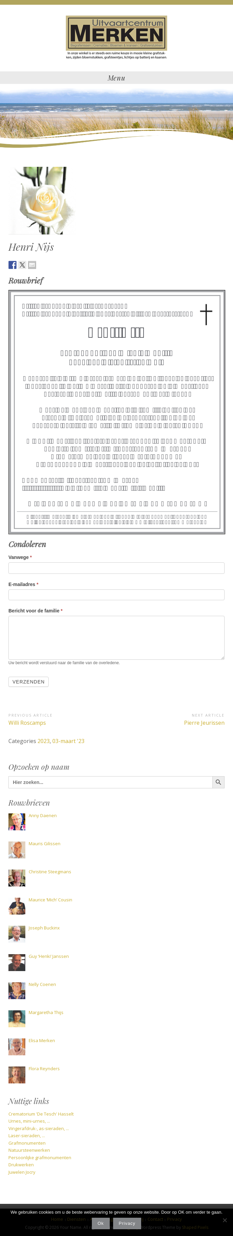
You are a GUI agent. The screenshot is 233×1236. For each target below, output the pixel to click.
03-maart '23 (68, 741)
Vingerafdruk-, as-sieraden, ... (38, 1128)
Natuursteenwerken (29, 1150)
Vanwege (20, 557)
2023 (43, 741)
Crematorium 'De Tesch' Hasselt (41, 1114)
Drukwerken (21, 1165)
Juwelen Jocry (21, 1172)
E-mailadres (23, 584)
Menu (116, 77)
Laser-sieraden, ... (26, 1135)
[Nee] (224, 1220)
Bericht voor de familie (35, 610)
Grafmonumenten (27, 1143)
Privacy (127, 1223)
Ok (101, 1223)
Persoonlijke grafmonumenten (39, 1157)
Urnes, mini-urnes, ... (29, 1121)
